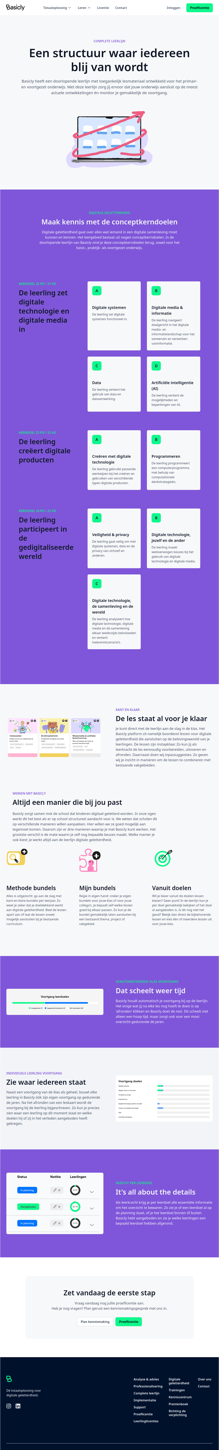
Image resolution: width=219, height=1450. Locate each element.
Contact (121, 8)
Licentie (103, 8)
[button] (57, 7)
